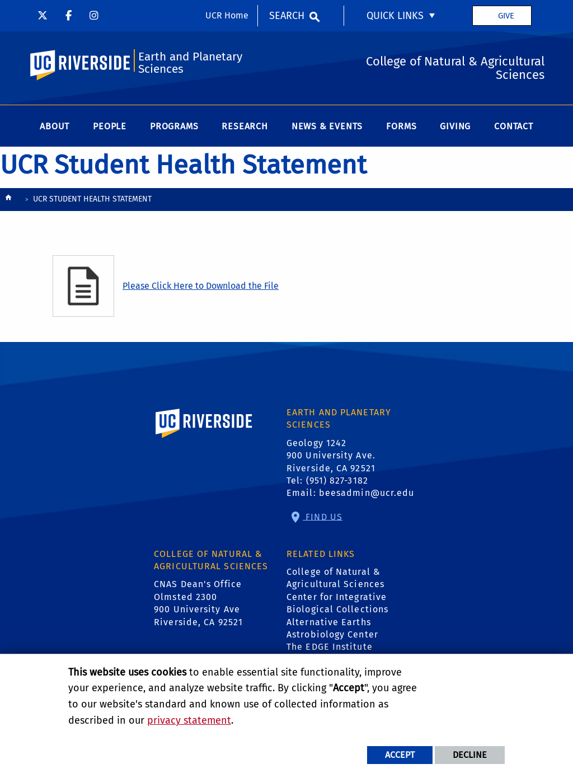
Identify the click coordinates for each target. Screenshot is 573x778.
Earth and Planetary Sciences (190, 63)
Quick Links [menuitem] (395, 16)
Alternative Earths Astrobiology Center (332, 628)
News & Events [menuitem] (327, 126)
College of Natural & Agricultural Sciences (335, 577)
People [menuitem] (109, 126)
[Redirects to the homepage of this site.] (8, 200)
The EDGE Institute (329, 646)
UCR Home (226, 15)
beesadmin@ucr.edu (367, 493)
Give (506, 16)
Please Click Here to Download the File (201, 285)
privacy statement (189, 720)
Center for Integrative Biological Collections (337, 603)
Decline (470, 754)
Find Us (322, 516)
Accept (400, 754)
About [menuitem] (54, 126)
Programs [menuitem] (174, 126)
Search (286, 16)
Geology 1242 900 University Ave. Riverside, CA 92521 (330, 456)
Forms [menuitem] (401, 126)
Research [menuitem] (244, 126)
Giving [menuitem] (455, 126)
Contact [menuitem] (513, 126)
